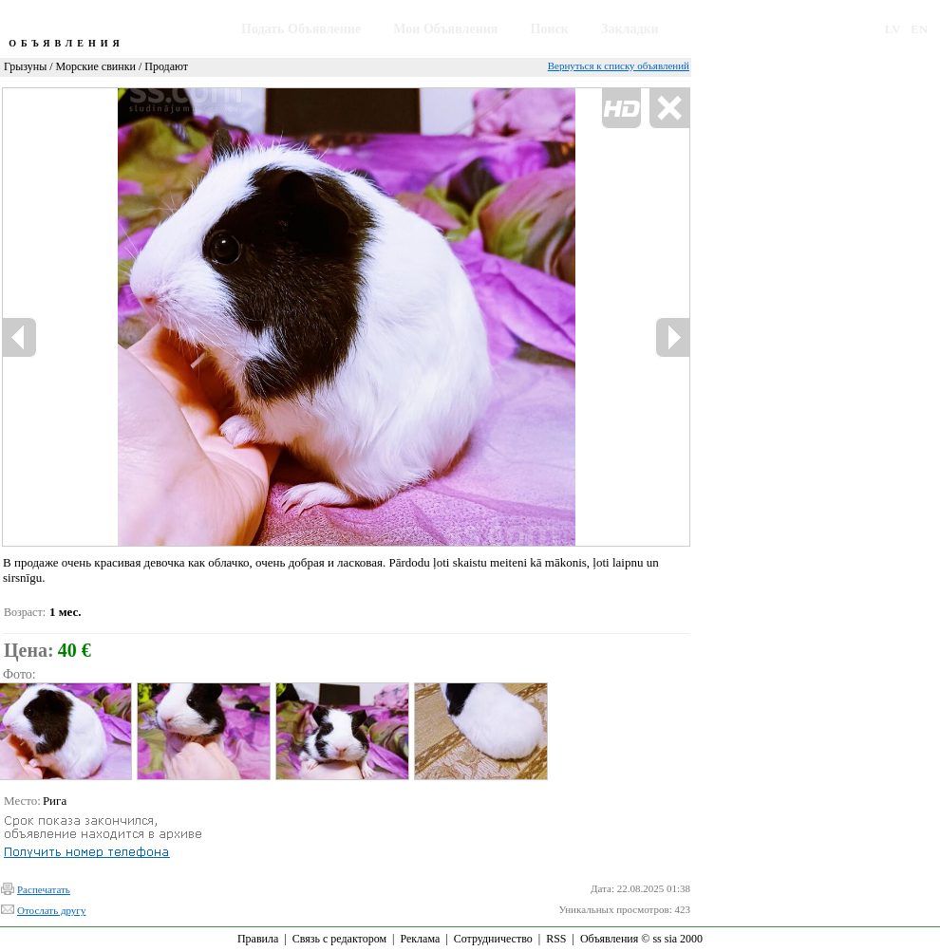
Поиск (550, 29)
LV (893, 29)
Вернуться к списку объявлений (618, 65)
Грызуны (25, 66)
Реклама (420, 938)
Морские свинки (96, 66)
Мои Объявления (445, 29)
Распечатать (43, 889)
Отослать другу (51, 910)
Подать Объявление (301, 29)
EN (919, 29)
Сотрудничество (493, 938)
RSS (556, 938)
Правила (257, 938)
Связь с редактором (339, 938)
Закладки (630, 29)
